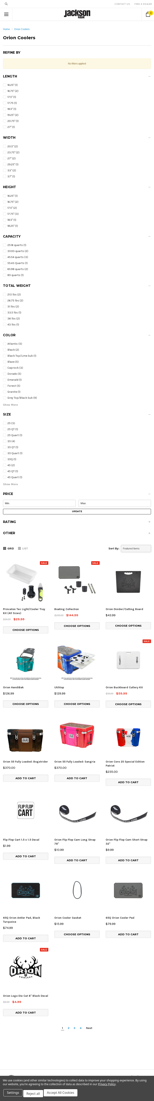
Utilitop (59, 687)
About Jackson (114, 1064)
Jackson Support (115, 1054)
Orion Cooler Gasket (67, 882)
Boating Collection (66, 609)
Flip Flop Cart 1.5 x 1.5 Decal (21, 839)
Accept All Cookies (63, 1094)
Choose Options (25, 629)
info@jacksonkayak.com (30, 1069)
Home (6, 29)
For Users (110, 1045)
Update (77, 511)
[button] (77, 77)
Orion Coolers (21, 29)
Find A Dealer (143, 4)
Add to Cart (25, 778)
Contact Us (122, 4)
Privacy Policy (107, 1086)
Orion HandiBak (13, 687)
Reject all (35, 1094)
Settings (14, 1094)
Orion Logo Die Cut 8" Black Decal (25, 929)
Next (89, 961)
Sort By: (113, 548)
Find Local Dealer (115, 1040)
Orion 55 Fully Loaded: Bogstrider (25, 761)
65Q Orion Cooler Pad (120, 882)
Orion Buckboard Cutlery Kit (124, 687)
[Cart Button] (148, 14)
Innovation (111, 1050)
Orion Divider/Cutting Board (124, 609)
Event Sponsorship (116, 1059)
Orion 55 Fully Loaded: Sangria (74, 761)
